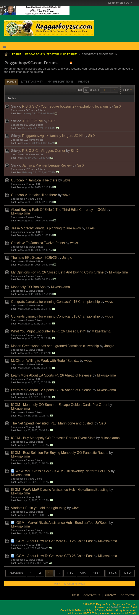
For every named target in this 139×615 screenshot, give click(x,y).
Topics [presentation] (11, 81)
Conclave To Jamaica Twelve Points (38, 243)
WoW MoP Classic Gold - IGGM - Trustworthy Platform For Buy (62, 471)
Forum (16, 54)
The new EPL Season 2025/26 (34, 257)
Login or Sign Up (120, 2)
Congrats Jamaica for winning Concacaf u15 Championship (55, 302)
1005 (97, 573)
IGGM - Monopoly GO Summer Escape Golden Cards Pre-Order (59, 405)
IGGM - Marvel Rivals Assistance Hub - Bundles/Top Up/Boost (61, 522)
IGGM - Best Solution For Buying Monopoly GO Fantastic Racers (59, 452)
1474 (112, 573)
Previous (16, 573)
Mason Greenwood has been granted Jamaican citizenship (55, 346)
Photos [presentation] (83, 81)
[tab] (11, 81)
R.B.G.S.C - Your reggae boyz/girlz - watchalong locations (65, 106)
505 (83, 573)
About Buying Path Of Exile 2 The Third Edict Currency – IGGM (58, 209)
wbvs (67, 180)
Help (75, 595)
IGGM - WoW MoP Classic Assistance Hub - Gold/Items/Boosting (59, 489)
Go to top (127, 595)
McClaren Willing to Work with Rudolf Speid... (45, 360)
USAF (90, 228)
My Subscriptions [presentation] (60, 81)
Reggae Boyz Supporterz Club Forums (51, 54)
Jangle (67, 257)
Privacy (110, 595)
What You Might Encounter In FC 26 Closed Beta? (48, 331)
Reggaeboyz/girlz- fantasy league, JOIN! (52, 136)
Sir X (117, 106)
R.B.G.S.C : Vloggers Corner (43, 151)
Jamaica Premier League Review (47, 165)
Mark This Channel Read (69, 583)
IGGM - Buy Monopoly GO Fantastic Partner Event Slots (53, 438)
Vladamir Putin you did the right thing (38, 508)
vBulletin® (115, 607)
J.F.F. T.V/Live (32, 121)
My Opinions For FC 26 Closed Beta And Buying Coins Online (57, 272)
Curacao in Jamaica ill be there (34, 180)
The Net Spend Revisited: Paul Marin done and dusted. (52, 423)
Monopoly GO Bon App (28, 287)
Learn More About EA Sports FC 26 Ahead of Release (51, 375)
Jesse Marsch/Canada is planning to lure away (46, 228)
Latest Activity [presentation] (32, 81)
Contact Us (91, 595)
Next (127, 573)
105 (70, 573)
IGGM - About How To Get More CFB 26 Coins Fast (54, 541)
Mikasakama (20, 213)
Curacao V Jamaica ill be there (34, 195)
